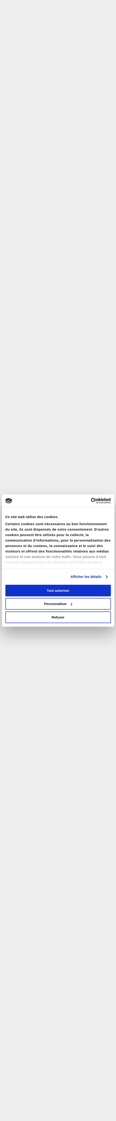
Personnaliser (58, 604)
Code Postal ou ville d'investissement (40, 479)
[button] (106, 6)
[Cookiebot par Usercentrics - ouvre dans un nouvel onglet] (91, 501)
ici (109, 820)
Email (14, 627)
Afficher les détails (85, 577)
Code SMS (17, 689)
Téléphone (18, 668)
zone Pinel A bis (52, 89)
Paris (39, 126)
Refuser (58, 617)
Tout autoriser (58, 590)
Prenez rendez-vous (78, 867)
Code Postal (19, 648)
